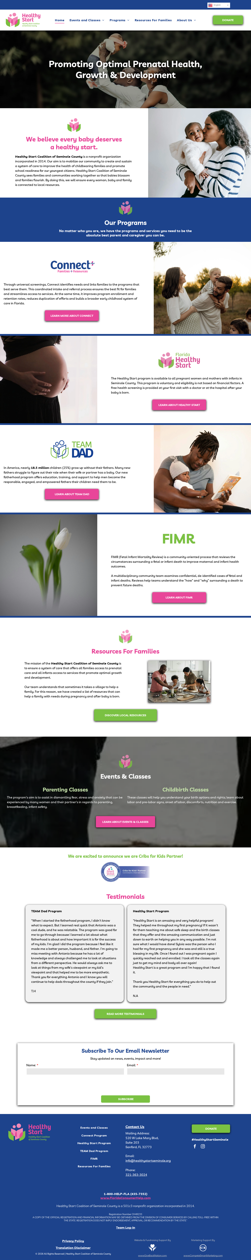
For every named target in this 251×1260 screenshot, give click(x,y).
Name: (31, 1065)
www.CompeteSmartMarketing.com (203, 1255)
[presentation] (52, 1085)
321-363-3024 (136, 1175)
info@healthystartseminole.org (148, 1161)
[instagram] (203, 1146)
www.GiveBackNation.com (152, 1255)
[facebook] (195, 1146)
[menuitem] (59, 20)
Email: (131, 1065)
